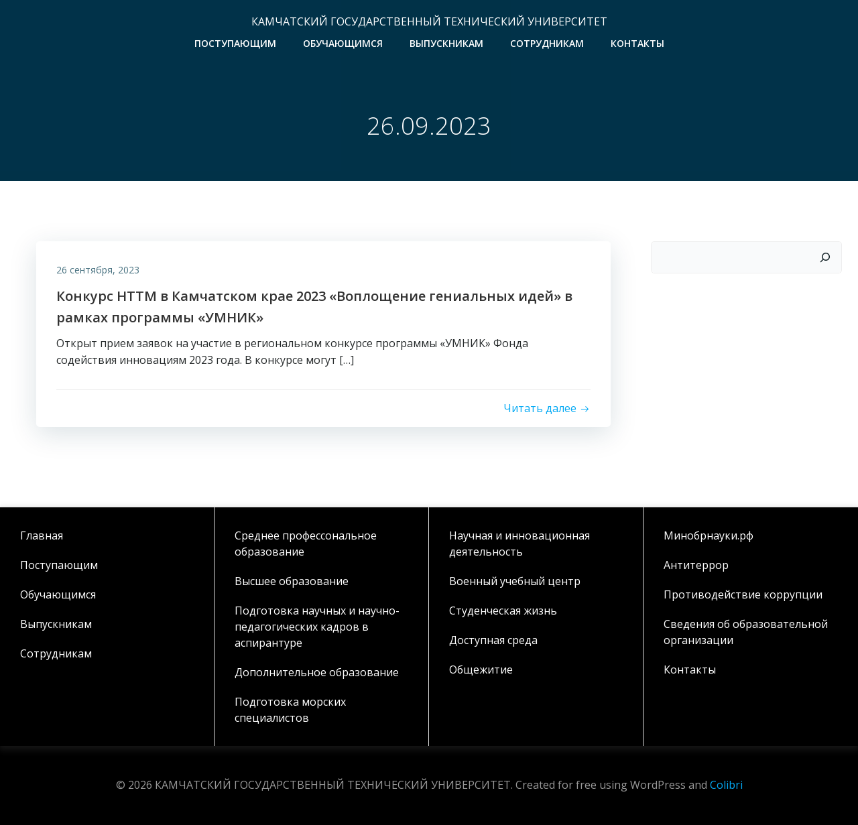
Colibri (726, 784)
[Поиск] (825, 257)
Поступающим (235, 43)
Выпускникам (446, 43)
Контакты (637, 43)
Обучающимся (343, 43)
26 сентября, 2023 (97, 269)
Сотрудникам (547, 43)
